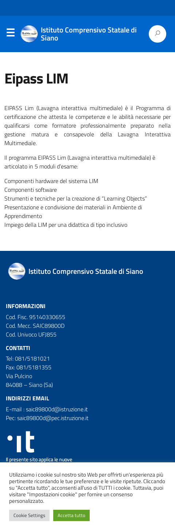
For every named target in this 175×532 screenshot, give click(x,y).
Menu (10, 34)
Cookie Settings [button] (29, 515)
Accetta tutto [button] (71, 515)
